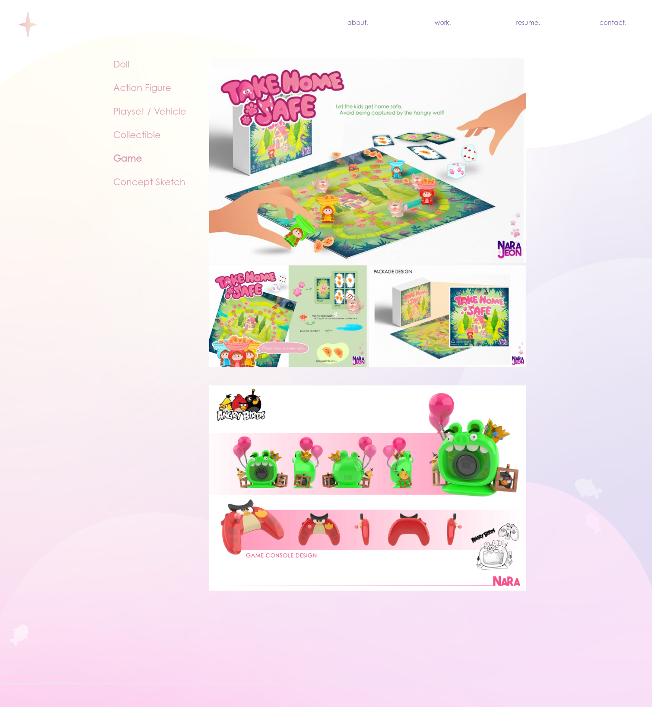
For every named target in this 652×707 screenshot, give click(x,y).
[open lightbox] (367, 316)
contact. (613, 23)
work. (443, 23)
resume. (528, 23)
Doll (121, 65)
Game (127, 159)
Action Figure (142, 88)
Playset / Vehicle (149, 112)
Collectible (137, 135)
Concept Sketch (149, 183)
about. (358, 23)
